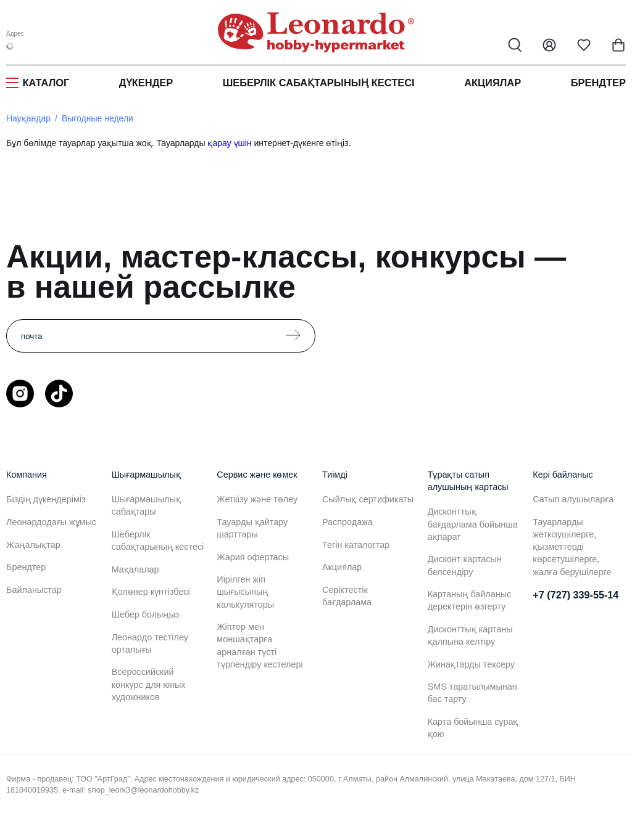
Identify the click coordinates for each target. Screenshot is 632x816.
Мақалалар (135, 569)
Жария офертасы (253, 557)
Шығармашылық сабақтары (146, 505)
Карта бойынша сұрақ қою (473, 728)
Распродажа (347, 522)
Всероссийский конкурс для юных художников (149, 684)
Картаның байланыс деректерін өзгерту (470, 600)
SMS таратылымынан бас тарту (472, 693)
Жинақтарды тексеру (471, 664)
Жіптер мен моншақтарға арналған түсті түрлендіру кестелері (259, 645)
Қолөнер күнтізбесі (151, 592)
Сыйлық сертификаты (368, 499)
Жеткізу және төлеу (257, 499)
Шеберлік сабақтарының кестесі (319, 83)
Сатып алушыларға (573, 499)
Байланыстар (34, 590)
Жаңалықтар (33, 545)
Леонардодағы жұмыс (51, 522)
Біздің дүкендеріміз (46, 499)
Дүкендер (146, 83)
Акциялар (492, 83)
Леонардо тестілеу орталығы (150, 643)
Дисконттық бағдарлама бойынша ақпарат (473, 524)
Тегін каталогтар (355, 545)
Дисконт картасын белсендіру (465, 565)
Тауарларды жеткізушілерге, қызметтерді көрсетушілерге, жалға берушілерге (572, 547)
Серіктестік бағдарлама (347, 596)
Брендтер (598, 83)
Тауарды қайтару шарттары (252, 528)
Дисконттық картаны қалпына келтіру (470, 635)
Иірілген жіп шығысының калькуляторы (245, 591)
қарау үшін (229, 143)
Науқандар (28, 118)
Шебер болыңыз (146, 614)
